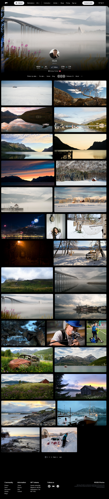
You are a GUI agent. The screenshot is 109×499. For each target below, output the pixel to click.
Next (55, 457)
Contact (20, 491)
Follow (54, 67)
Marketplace (30, 3)
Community (47, 3)
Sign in (101, 2)
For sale (42, 76)
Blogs (62, 3)
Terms (19, 485)
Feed (5, 487)
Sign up (74, 3)
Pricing (68, 3)
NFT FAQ (33, 491)
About (77, 76)
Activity (55, 3)
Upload (19, 3)
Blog (53, 76)
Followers (69, 76)
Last (60, 457)
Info (38, 3)
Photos (29, 76)
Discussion (7, 489)
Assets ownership (35, 485)
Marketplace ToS (35, 489)
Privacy (20, 487)
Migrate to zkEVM (35, 487)
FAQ (19, 489)
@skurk (55, 63)
